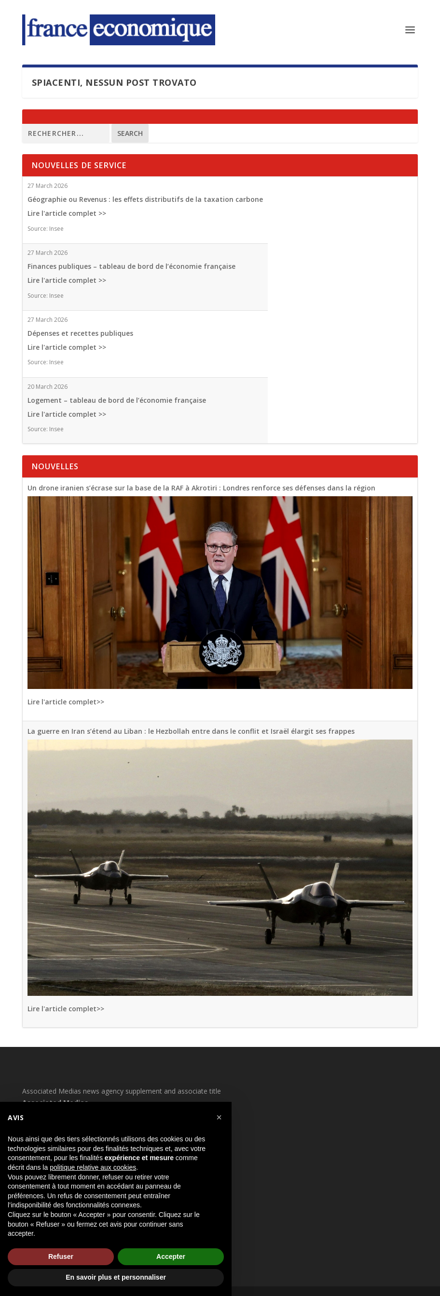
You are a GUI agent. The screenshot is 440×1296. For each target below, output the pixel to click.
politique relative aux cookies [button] (93, 1167)
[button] (219, 1117)
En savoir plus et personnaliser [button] (116, 1277)
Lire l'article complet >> (67, 213)
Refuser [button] (60, 1256)
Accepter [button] (170, 1256)
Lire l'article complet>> (66, 701)
